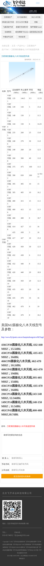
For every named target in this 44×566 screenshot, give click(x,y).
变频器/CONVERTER (36, 24)
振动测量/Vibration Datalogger (22, 34)
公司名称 (5, 470)
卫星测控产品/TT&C (8, 19)
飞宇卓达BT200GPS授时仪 (17, 547)
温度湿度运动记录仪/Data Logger (35, 34)
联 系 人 (5, 458)
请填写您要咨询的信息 (22, 443)
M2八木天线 (36, 17)
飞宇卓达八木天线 (32, 550)
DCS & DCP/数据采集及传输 (22, 24)
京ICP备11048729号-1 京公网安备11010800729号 (22, 556)
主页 (13, 46)
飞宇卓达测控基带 (31, 541)
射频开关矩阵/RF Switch (22, 29)
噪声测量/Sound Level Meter (36, 29)
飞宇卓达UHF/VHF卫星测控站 (22, 544)
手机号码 (5, 464)
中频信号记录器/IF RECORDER (8, 39)
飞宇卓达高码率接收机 (20, 550)
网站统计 (22, 558)
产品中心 (21, 46)
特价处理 (22, 37)
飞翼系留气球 (8, 27)
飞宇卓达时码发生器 (31, 547)
